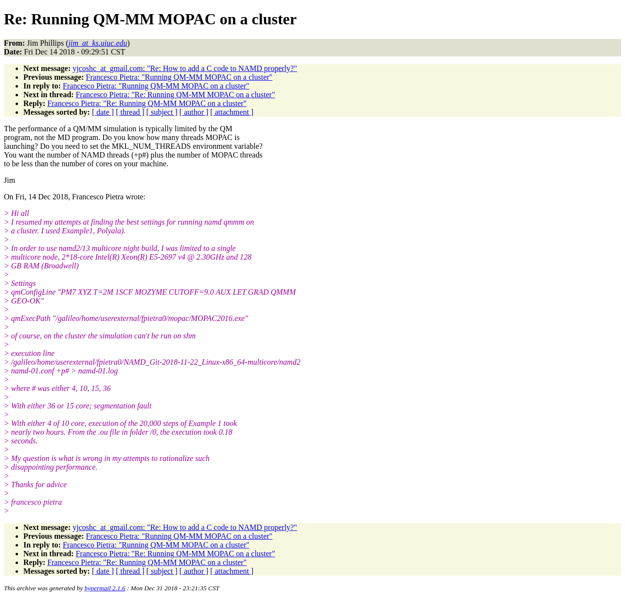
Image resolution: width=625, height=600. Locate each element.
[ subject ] (162, 112)
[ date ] (103, 112)
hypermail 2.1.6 (105, 588)
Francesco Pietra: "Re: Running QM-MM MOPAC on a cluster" (175, 94)
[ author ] (194, 112)
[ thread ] (130, 112)
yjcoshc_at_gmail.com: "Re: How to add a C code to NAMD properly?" (184, 68)
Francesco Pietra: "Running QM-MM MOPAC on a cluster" (179, 77)
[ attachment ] (231, 112)
